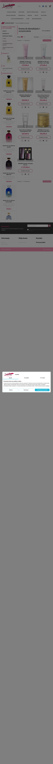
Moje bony (21, 751)
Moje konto (23, 740)
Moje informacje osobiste (24, 749)
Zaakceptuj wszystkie (42, 389)
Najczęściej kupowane (6, 747)
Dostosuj (26, 389)
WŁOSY (4, 65)
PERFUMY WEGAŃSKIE (7, 77)
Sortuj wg (36, 37)
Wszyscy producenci (32, 12)
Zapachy (43, 12)
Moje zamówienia (22, 744)
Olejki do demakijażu (7, 51)
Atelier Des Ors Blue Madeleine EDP (9, 320)
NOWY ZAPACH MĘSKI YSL (8, 157)
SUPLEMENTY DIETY (7, 107)
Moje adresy (21, 747)
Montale (4, 153)
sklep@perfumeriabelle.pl (43, 755)
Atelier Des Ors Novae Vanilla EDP (9, 461)
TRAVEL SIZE (5, 97)
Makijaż (30, 15)
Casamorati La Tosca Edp (8, 487)
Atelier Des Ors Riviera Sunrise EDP (9, 292)
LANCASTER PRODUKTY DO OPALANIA (8, 84)
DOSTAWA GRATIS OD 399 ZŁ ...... (7, 1)
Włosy (36, 15)
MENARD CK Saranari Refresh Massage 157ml (43, 130)
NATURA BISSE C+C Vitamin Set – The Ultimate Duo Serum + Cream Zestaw (8, 432)
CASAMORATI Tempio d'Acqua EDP (8, 651)
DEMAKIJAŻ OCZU (6, 60)
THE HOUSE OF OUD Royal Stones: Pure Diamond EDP (8, 596)
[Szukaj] (39, 6)
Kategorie (21, 12)
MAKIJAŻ (4, 63)
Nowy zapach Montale (7, 151)
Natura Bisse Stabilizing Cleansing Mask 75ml (25, 130)
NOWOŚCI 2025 (6, 102)
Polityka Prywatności (17, 18)
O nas (27, 18)
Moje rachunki (22, 746)
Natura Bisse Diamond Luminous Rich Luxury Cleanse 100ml (43, 96)
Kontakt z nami (4, 749)
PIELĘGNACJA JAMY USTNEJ (7, 71)
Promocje (5, 112)
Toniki (4, 39)
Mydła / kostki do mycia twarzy (7, 48)
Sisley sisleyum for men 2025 (7, 80)
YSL (10, 159)
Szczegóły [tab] (26, 377)
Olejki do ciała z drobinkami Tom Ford (7, 90)
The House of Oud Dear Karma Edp (9, 568)
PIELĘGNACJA (5, 34)
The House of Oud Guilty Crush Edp (8, 540)
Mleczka (5, 41)
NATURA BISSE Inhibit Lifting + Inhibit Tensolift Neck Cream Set (9, 403)
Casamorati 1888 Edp (8, 513)
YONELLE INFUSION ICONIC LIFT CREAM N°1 (9, 679)
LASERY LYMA (5, 105)
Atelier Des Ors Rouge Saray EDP (8, 210)
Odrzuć (10, 389)
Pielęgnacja (21, 15)
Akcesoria (44, 15)
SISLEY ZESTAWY (6, 100)
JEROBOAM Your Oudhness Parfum (8, 624)
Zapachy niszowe (11, 15)
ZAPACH (4, 31)
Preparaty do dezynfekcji (8, 87)
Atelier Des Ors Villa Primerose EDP (9, 347)
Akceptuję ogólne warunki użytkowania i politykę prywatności (38, 732)
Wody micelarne (6, 58)
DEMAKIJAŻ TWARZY (7, 36)
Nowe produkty (7, 164)
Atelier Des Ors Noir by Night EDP (9, 265)
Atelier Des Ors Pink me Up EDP (9, 237)
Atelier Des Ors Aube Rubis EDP (8, 182)
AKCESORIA (5, 68)
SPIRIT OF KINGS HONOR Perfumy (8, 706)
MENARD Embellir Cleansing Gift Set (25, 164)
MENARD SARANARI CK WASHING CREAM (25, 95)
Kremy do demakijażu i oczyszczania (7, 55)
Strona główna (11, 12)
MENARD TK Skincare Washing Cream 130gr (43, 62)
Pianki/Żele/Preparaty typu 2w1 (7, 44)
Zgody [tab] (10, 377)
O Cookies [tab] (42, 377)
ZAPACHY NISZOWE (7, 74)
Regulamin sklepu (37, 18)
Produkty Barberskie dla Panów (8, 94)
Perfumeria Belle (5, 762)
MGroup (49, 762)
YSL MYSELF (5, 159)
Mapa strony (4, 754)
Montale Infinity (6, 155)
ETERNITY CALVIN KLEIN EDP (8, 131)
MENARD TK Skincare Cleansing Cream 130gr (25, 62)
